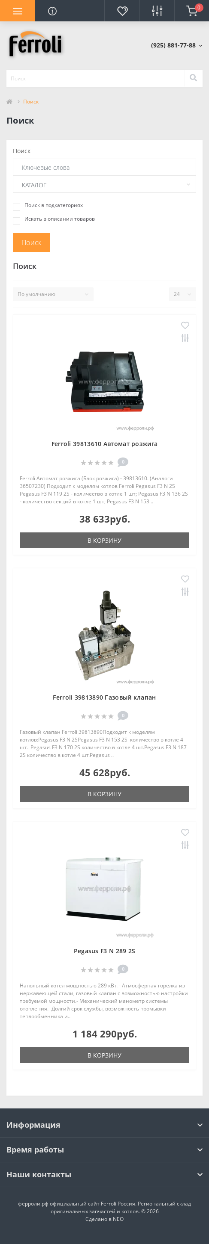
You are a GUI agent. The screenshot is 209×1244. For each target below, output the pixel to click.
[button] (177, 45)
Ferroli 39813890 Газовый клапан (104, 697)
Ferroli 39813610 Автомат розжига (104, 444)
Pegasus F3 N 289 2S (105, 951)
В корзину (104, 540)
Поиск (21, 151)
